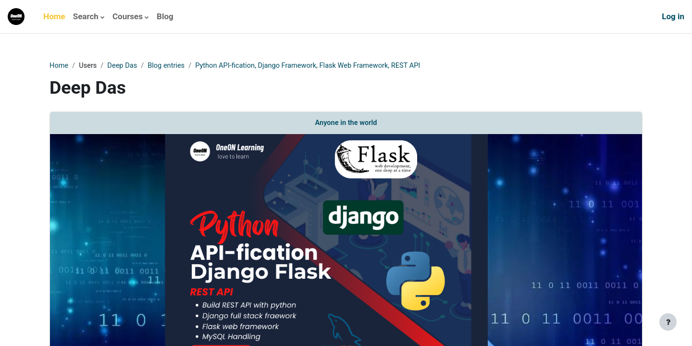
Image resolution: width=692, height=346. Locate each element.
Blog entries (169, 66)
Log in (673, 16)
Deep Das (124, 66)
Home (59, 66)
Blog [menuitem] (165, 16)
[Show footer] (668, 322)
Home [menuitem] (54, 16)
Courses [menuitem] (127, 16)
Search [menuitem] (86, 16)
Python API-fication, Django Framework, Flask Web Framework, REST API (314, 66)
